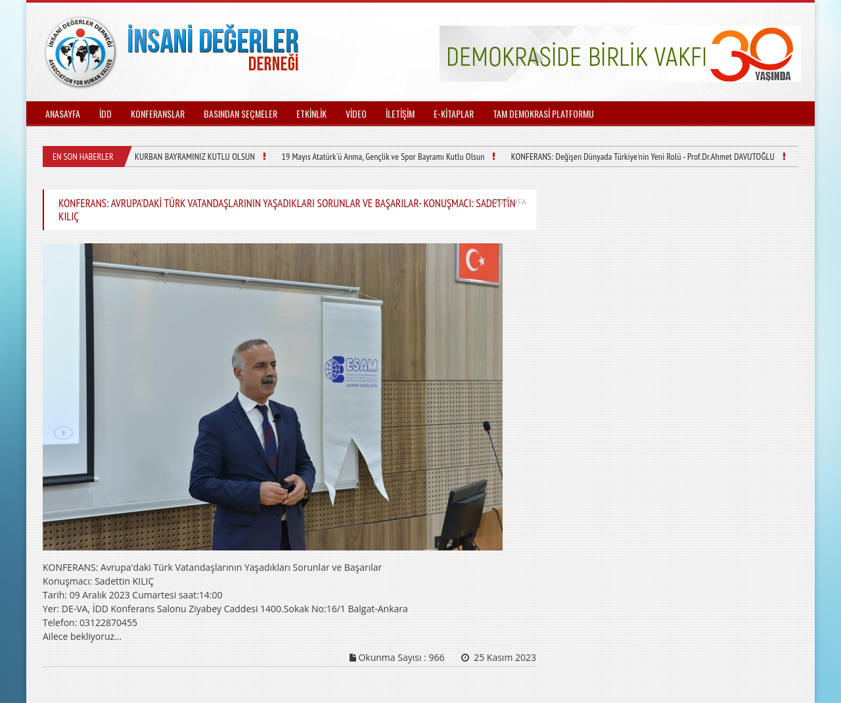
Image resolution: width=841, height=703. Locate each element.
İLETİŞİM (400, 113)
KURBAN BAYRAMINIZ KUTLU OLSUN (193, 156)
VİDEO (356, 113)
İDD (105, 113)
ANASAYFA (62, 113)
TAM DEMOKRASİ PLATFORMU (543, 113)
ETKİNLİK (311, 113)
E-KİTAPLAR (454, 113)
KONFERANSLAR (158, 113)
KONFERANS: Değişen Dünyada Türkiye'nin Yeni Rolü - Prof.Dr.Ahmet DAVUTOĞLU (631, 156)
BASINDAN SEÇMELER (240, 113)
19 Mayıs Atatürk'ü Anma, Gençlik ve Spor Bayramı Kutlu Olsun (377, 156)
